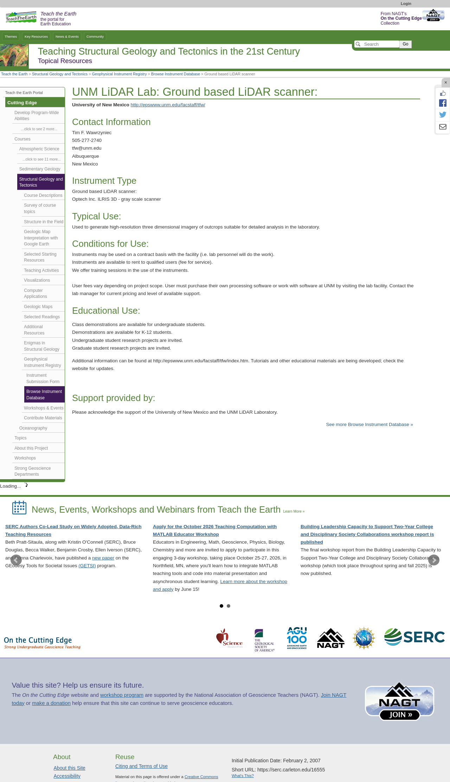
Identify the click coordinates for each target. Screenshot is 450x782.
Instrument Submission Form (42, 378)
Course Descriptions (43, 195)
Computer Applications (35, 293)
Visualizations (37, 280)
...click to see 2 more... (39, 129)
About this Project (31, 448)
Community (95, 36)
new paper (103, 558)
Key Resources (36, 36)
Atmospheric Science (39, 148)
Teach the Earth (14, 74)
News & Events (67, 36)
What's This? (243, 776)
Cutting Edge (22, 102)
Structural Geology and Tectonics (60, 74)
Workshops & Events (43, 408)
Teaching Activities (41, 270)
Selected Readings (42, 316)
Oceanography (33, 428)
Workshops (25, 458)
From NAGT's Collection (401, 18)
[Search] (376, 44)
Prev (16, 560)
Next (433, 560)
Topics (20, 438)
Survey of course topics (40, 208)
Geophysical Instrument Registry (119, 74)
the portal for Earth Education (58, 19)
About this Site (69, 768)
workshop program (121, 695)
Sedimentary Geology (39, 169)
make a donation (51, 703)
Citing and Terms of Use (141, 766)
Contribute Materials (43, 417)
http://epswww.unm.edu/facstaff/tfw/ (168, 104)
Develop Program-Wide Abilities (36, 115)
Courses (22, 139)
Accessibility (67, 776)
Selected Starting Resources (40, 257)
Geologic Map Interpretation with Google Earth (41, 237)
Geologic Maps (38, 306)
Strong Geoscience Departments (32, 471)
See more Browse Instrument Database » (369, 424)
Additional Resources (34, 330)
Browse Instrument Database (175, 74)
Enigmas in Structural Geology (41, 346)
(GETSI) (87, 565)
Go (405, 44)
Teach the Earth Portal (24, 92)
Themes (11, 36)
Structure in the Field (43, 221)
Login (406, 3)
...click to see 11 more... (41, 159)
